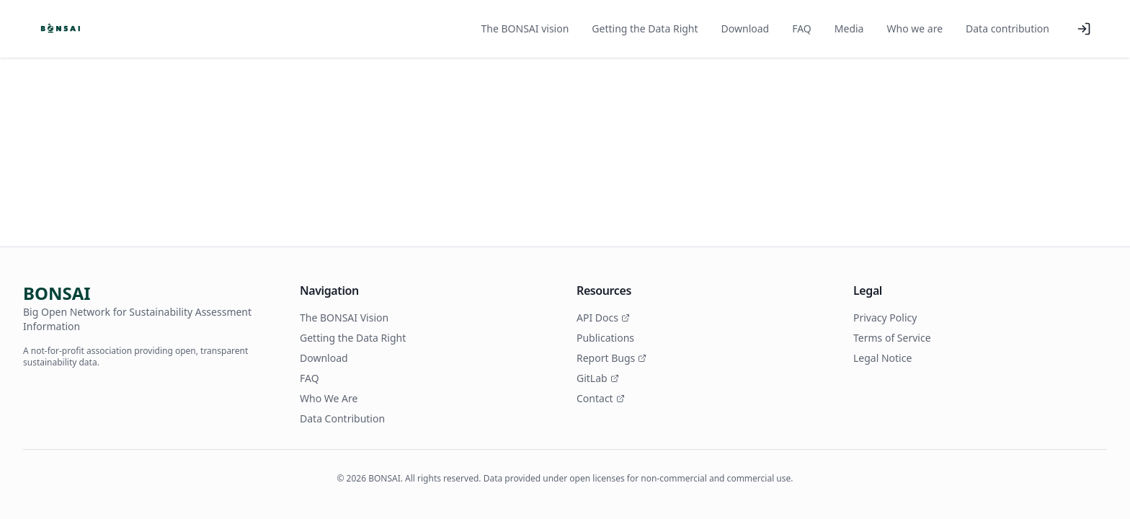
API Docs (603, 317)
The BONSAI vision (525, 28)
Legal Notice (882, 358)
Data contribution (1007, 28)
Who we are (914, 28)
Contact (601, 398)
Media (849, 28)
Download (745, 28)
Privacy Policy (885, 317)
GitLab (598, 378)
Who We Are (328, 398)
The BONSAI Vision (344, 317)
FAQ (801, 28)
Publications (605, 338)
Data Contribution (342, 418)
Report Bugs (611, 358)
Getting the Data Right (645, 28)
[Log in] (1083, 28)
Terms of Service (892, 338)
